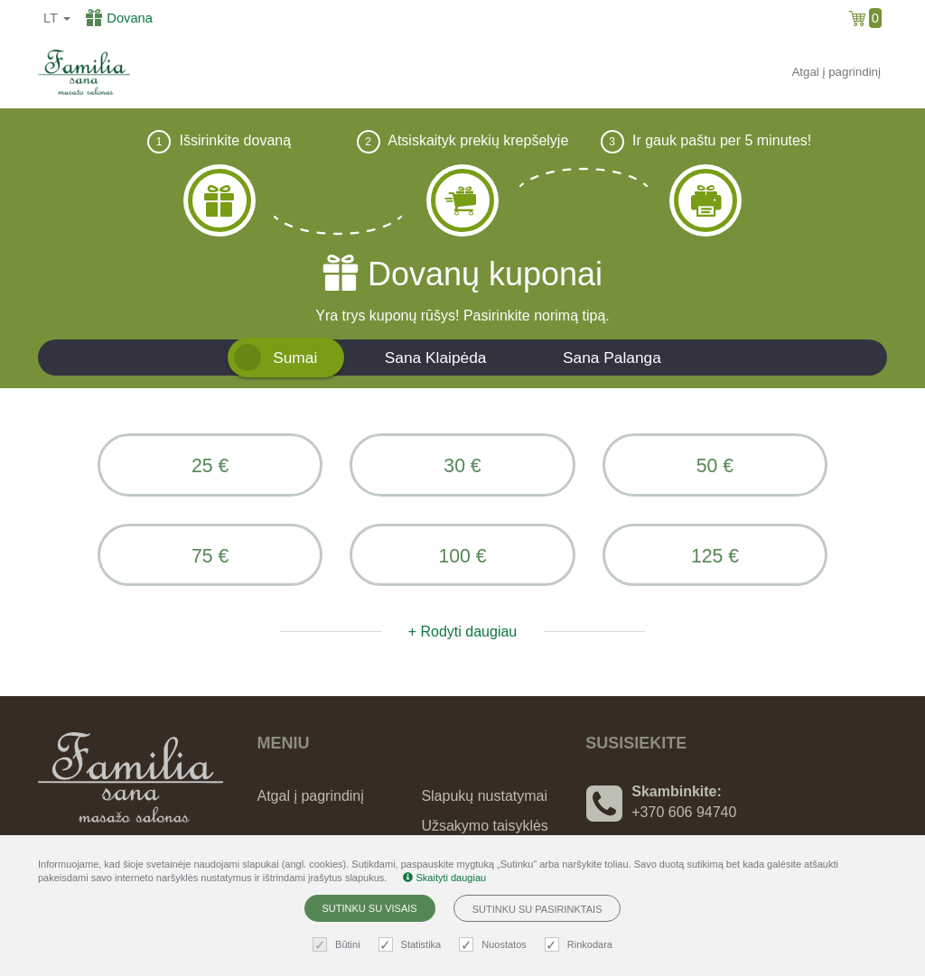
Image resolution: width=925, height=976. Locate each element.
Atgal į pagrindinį (836, 72)
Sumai (295, 358)
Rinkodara (580, 945)
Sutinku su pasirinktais (537, 909)
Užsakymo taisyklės (484, 827)
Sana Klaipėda (436, 358)
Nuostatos (495, 945)
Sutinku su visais (369, 908)
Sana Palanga (612, 358)
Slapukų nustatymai (484, 797)
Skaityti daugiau (444, 877)
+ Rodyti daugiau (463, 632)
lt (56, 18)
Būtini (338, 945)
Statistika (412, 945)
